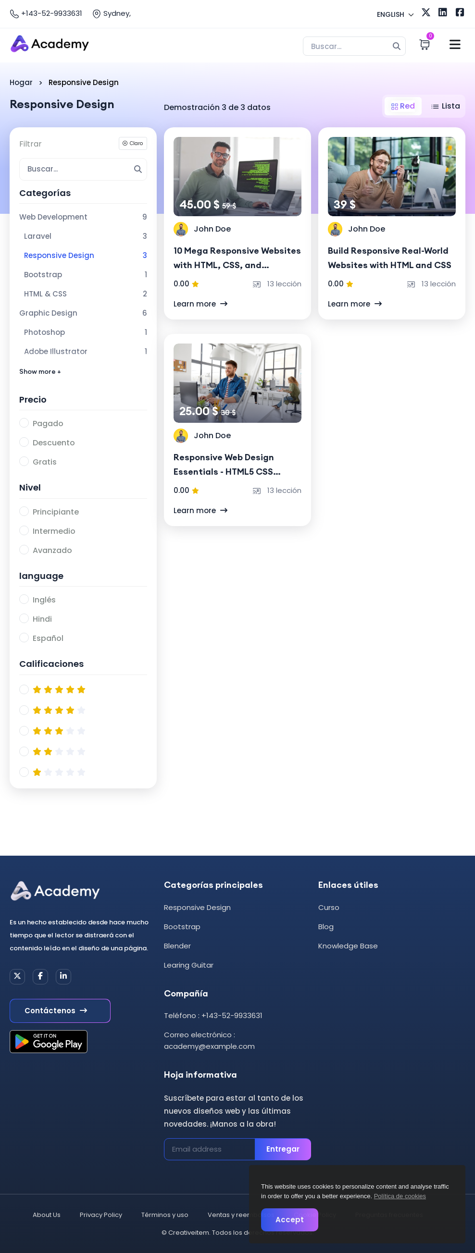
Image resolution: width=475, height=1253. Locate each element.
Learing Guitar (188, 965)
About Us (47, 1214)
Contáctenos (56, 1011)
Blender (177, 946)
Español (48, 638)
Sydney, (111, 13)
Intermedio (54, 531)
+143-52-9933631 (46, 13)
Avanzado (52, 550)
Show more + (40, 371)
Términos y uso (164, 1214)
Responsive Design (197, 907)
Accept (289, 1220)
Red (403, 105)
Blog (326, 926)
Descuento (54, 442)
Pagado (48, 423)
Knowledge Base (348, 946)
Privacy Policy (101, 1214)
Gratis (45, 461)
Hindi (42, 619)
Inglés (44, 599)
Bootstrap (182, 926)
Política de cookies (400, 1196)
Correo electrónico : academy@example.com (209, 1040)
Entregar (283, 1149)
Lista (445, 105)
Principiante (56, 511)
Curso (328, 907)
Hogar (21, 82)
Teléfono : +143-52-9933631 (213, 1015)
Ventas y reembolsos (241, 1214)
